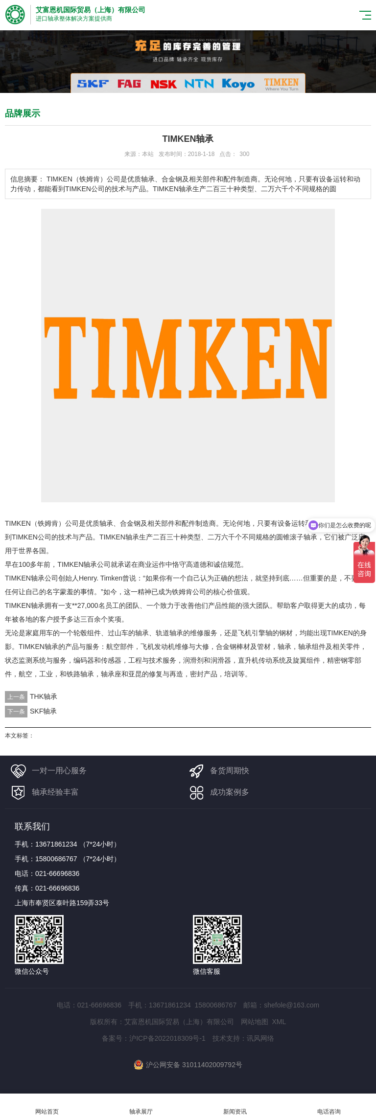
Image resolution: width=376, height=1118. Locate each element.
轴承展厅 (141, 1106)
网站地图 (254, 1022)
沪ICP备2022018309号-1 (167, 1038)
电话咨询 (329, 1106)
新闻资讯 (235, 1106)
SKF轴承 (43, 711)
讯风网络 (260, 1038)
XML (279, 1022)
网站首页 (47, 1106)
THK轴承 (43, 696)
